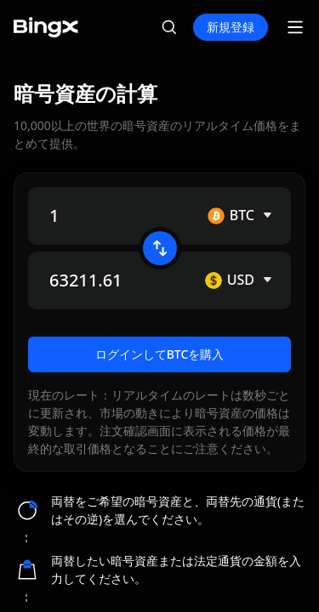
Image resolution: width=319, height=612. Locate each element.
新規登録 (230, 26)
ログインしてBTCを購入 (160, 369)
